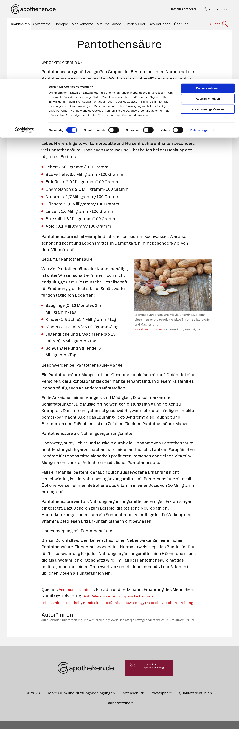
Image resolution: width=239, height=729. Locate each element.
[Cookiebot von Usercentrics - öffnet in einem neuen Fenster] (24, 51)
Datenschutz (133, 700)
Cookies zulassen (208, 9)
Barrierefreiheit (119, 710)
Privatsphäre (161, 700)
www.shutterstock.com (148, 330)
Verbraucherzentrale (79, 590)
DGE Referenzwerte (124, 597)
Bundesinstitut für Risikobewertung (124, 603)
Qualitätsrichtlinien (195, 700)
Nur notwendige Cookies (207, 30)
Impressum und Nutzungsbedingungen (81, 700)
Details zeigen (199, 51)
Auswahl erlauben (208, 19)
